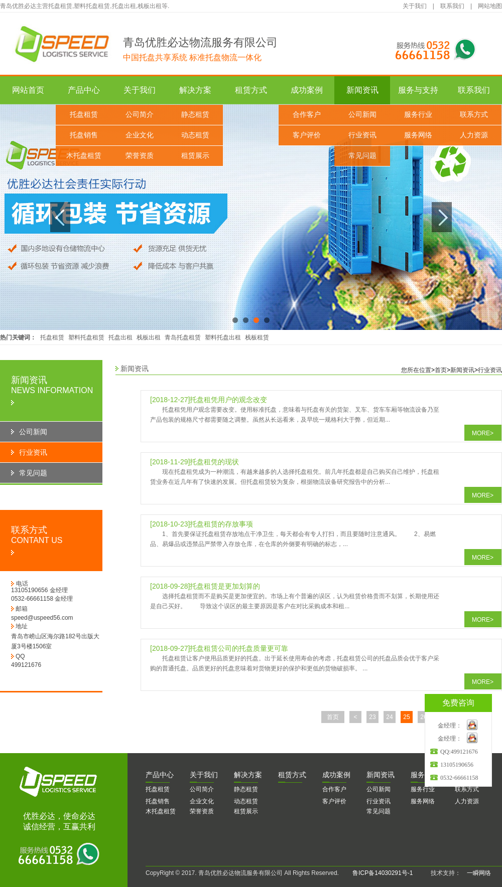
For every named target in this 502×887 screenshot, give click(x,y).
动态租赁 (195, 135)
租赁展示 (195, 155)
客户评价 (307, 135)
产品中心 (84, 90)
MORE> (482, 433)
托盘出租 (120, 337)
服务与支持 (418, 90)
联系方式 (474, 114)
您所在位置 (416, 370)
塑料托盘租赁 (86, 337)
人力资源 (474, 135)
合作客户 (307, 114)
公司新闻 (362, 114)
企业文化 (140, 135)
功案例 (336, 775)
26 (423, 717)
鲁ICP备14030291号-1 (382, 872)
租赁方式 (251, 90)
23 (372, 717)
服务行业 (418, 114)
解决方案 (195, 90)
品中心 (160, 775)
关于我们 (415, 6)
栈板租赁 (257, 337)
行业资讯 (362, 135)
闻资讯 (380, 775)
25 (406, 717)
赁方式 (292, 775)
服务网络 (418, 135)
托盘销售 (84, 135)
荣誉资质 (140, 155)
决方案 (248, 775)
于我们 (204, 775)
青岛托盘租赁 (183, 337)
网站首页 (28, 90)
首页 (441, 370)
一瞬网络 (476, 872)
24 (389, 717)
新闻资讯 (362, 90)
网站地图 (490, 6)
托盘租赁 (84, 114)
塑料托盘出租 (223, 337)
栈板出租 (149, 337)
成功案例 (307, 90)
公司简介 (140, 114)
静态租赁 (195, 114)
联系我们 (452, 6)
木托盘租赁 (83, 155)
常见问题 (362, 155)
